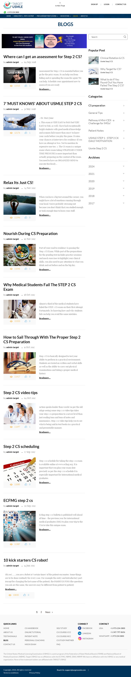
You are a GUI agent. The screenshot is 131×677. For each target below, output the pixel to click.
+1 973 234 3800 (13, 12)
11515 (17, 86)
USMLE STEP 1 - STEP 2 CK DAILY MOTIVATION (103, 139)
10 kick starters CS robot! (25, 560)
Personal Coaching (35, 640)
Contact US (9, 644)
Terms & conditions (11, 673)
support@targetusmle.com (75, 670)
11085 (17, 484)
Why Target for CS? (110, 69)
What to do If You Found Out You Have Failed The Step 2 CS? (112, 82)
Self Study (62, 628)
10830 (16, 595)
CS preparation (96, 105)
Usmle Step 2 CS (97, 148)
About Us (8, 632)
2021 (91, 173)
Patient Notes (96, 130)
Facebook (87, 628)
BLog (5, 640)
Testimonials (10, 636)
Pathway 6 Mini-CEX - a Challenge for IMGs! (101, 122)
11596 (17, 217)
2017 (91, 203)
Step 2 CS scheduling (21, 446)
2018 (91, 196)
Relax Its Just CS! (18, 182)
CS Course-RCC (64, 636)
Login (106, 4)
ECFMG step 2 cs (18, 500)
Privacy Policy (34, 673)
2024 (91, 166)
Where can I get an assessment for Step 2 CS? (42, 56)
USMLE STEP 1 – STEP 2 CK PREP (24, 16)
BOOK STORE (65, 16)
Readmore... (45, 89)
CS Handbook (31, 628)
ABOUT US (84, 16)
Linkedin (86, 633)
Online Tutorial (33, 632)
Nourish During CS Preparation (30, 233)
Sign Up (94, 4)
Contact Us (120, 4)
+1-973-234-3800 (117, 628)
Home (6, 628)
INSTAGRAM (87, 639)
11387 (17, 544)
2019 (91, 188)
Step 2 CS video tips (20, 392)
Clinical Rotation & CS (112, 58)
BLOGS (75, 16)
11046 (17, 269)
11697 (17, 427)
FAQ (58, 644)
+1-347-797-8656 (117, 632)
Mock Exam (30, 644)
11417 (17, 377)
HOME (9, 16)
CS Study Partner (65, 640)
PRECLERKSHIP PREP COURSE (47, 16)
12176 (17, 133)
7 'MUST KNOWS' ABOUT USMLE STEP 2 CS (42, 103)
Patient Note (31, 636)
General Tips (95, 112)
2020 (91, 181)
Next (47, 612)
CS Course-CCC (64, 632)
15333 (17, 321)
